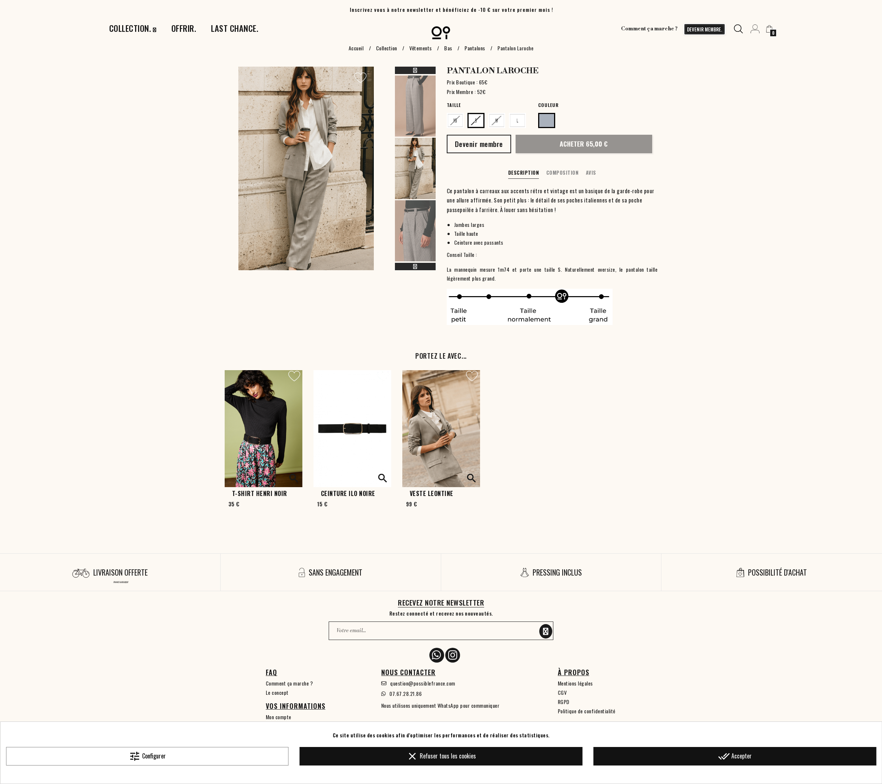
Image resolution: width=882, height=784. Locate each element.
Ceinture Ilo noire (348, 493)
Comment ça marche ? (649, 29)
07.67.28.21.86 (405, 693)
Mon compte (278, 717)
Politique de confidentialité (587, 711)
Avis (591, 172)
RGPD (564, 702)
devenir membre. (704, 29)
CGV (562, 692)
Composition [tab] (562, 172)
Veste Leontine (431, 493)
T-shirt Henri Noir (259, 493)
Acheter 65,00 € (584, 143)
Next (415, 266)
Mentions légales (575, 683)
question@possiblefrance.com (422, 683)
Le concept (277, 692)
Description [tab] (523, 172)
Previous (415, 70)
